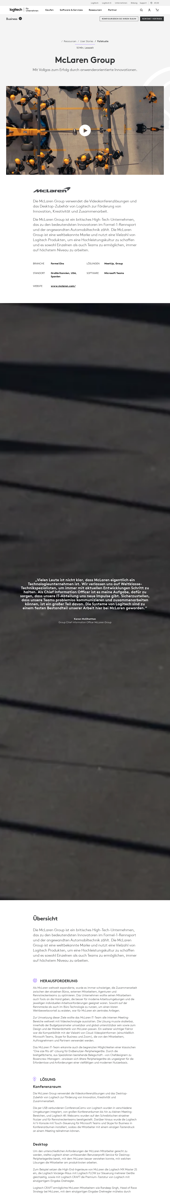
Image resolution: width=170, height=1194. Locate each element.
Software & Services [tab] (71, 9)
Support (143, 3)
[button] (14, 18)
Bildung (134, 3)
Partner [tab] (112, 9)
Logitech (94, 3)
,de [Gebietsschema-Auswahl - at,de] (156, 3)
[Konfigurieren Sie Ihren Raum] (119, 19)
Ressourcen (70, 41)
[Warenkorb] (157, 10)
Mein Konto (149, 10)
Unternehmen (121, 3)
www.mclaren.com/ (63, 286)
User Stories (86, 41)
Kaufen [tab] (49, 9)
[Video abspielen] (85, 130)
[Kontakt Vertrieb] (152, 19)
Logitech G (106, 3)
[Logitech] (26, 9)
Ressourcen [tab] (95, 9)
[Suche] (137, 10)
